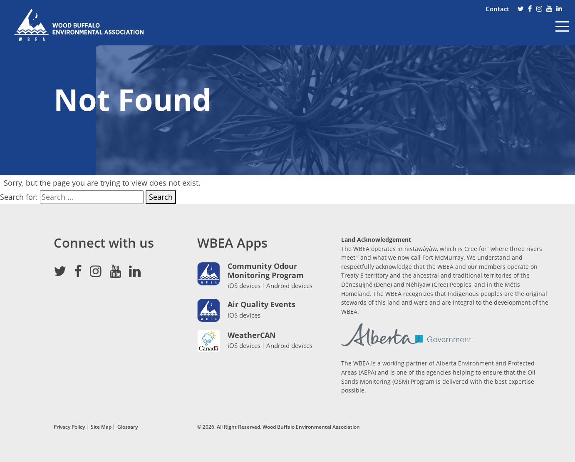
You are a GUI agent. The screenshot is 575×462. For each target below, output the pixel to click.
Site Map (101, 426)
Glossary (127, 426)
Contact (497, 9)
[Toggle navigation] (562, 32)
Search (161, 197)
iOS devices (244, 285)
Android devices (289, 286)
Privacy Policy (69, 426)
